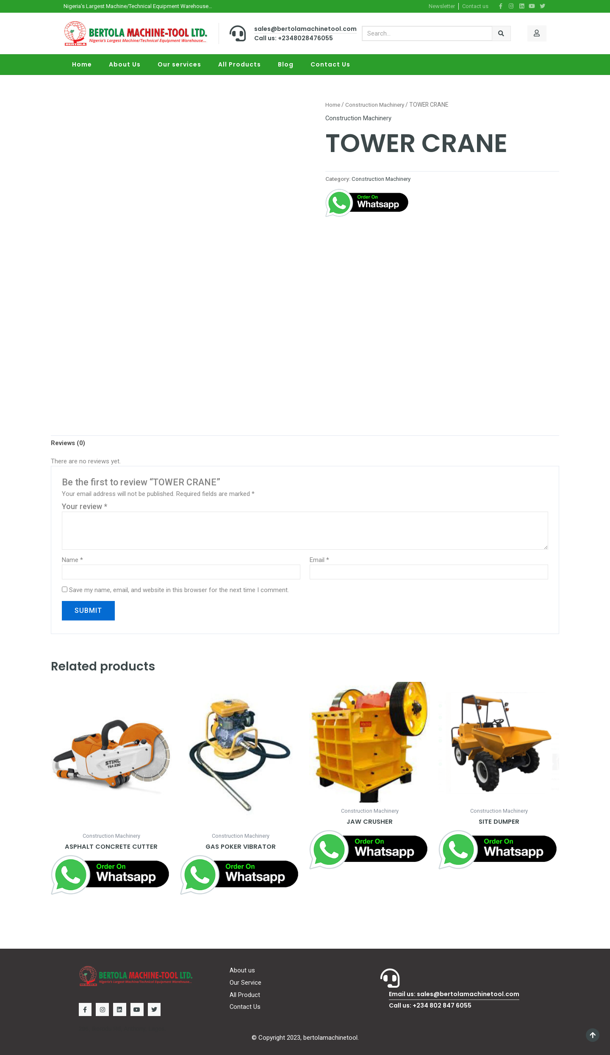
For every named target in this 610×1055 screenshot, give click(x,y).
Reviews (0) (68, 443)
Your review (84, 506)
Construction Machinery (377, 104)
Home (82, 64)
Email (319, 560)
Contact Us (330, 64)
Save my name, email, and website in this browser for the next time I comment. (179, 590)
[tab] (68, 443)
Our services (179, 64)
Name (72, 560)
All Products (239, 64)
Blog (286, 64)
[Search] (501, 33)
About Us (125, 64)
